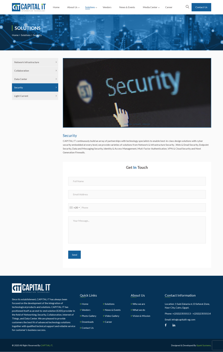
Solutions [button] (90, 7)
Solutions (26, 35)
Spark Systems (204, 345)
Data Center (20, 79)
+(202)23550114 (202, 313)
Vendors (107, 7)
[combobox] (74, 207)
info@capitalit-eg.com (183, 319)
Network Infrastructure (26, 62)
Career (168, 7)
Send (74, 254)
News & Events (127, 7)
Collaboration (21, 70)
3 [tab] (143, 125)
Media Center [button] (150, 7)
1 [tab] (125, 125)
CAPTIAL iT (46, 345)
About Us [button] (73, 7)
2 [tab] (134, 125)
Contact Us (201, 7)
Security (18, 87)
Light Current (21, 95)
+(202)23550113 (181, 313)
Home (56, 7)
